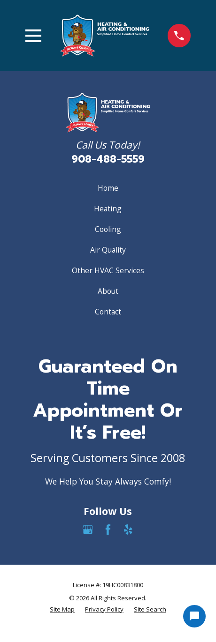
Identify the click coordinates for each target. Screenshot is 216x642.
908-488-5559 (108, 159)
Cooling (108, 229)
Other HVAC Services (108, 270)
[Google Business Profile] (88, 529)
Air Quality (108, 250)
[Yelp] (128, 529)
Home (108, 188)
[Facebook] (108, 529)
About (108, 291)
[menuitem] (62, 609)
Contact (108, 311)
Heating (108, 208)
